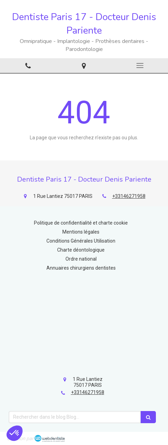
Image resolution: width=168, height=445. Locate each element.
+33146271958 (128, 196)
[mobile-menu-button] (140, 65)
